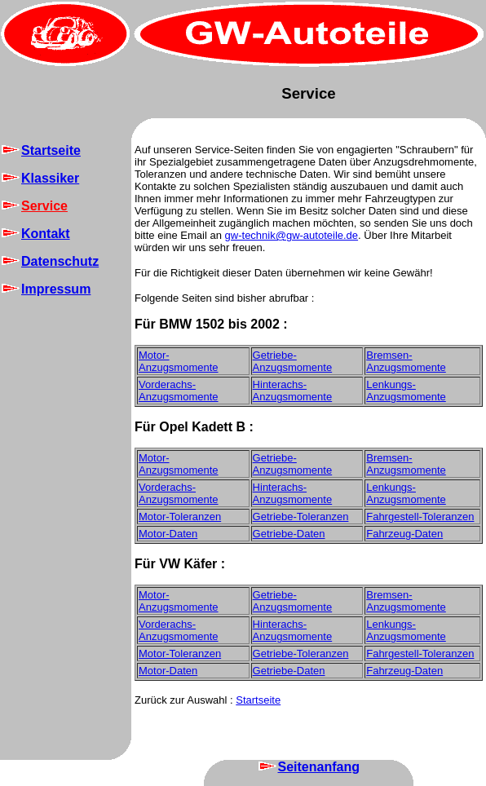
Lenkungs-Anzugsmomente (406, 390)
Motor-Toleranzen (180, 516)
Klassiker (39, 178)
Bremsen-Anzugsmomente (406, 361)
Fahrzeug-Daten (404, 534)
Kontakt (35, 234)
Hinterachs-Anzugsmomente (293, 390)
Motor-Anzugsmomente (179, 361)
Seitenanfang (308, 767)
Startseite (40, 150)
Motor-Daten (168, 534)
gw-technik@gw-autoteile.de (292, 235)
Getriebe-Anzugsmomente (293, 361)
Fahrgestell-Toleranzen (420, 516)
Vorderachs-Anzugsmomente (179, 390)
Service (308, 93)
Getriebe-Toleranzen (301, 516)
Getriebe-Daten (289, 534)
